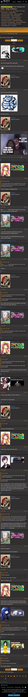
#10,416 (25, 546)
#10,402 (25, 89)
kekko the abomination (5, 17)
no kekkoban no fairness (17, 20)
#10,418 (25, 598)
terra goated (13, 25)
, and (9, 240)
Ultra (12, 215)
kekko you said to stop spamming (7, 19)
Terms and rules (10, 687)
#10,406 (25, 229)
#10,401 (25, 60)
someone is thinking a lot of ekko (14, 23)
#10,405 (25, 207)
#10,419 (25, 622)
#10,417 (25, 569)
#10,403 (25, 132)
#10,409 (25, 325)
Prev (7, 40)
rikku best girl (4, 23)
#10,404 (25, 178)
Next (20, 40)
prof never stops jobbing (21, 22)
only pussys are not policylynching (8, 22)
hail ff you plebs (4, 12)
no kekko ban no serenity (6, 20)
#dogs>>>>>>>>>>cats (20, 10)
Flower (12, 164)
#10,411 (25, 392)
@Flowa (7, 528)
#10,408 (25, 289)
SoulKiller (13, 456)
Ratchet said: (4, 181)
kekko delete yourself (5, 15)
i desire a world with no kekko (7, 14)
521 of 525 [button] (14, 40)
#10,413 (25, 446)
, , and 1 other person (13, 71)
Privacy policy (18, 687)
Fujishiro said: (5, 262)
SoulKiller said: (5, 514)
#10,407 (25, 259)
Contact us (3, 687)
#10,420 (25, 655)
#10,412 (25, 420)
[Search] (26, 1)
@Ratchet (8, 157)
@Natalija (3, 157)
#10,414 (25, 470)
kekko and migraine (18, 14)
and (7, 337)
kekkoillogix (18, 19)
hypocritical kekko (12, 12)
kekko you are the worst (16, 17)
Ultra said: (4, 292)
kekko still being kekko (15, 15)
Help (23, 687)
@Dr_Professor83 (15, 157)
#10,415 (25, 511)
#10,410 (25, 356)
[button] (1, 1)
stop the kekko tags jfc (5, 25)
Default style (4, 685)
